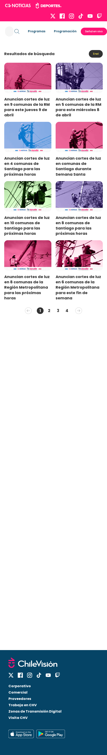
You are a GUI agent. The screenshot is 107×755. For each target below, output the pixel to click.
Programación (65, 31)
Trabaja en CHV (22, 705)
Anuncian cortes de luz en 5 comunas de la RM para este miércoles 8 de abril (78, 107)
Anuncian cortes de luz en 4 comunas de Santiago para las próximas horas (27, 166)
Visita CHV (18, 717)
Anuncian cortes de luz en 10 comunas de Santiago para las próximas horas (27, 225)
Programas (36, 31)
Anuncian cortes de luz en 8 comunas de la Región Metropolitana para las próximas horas (27, 287)
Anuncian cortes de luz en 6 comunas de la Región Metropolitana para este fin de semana (78, 287)
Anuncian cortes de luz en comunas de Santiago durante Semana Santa (78, 166)
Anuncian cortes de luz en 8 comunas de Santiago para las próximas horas (78, 225)
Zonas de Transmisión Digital (35, 711)
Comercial (17, 692)
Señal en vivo (94, 31)
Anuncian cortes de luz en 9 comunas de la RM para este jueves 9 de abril (27, 107)
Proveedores (19, 698)
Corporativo (19, 686)
